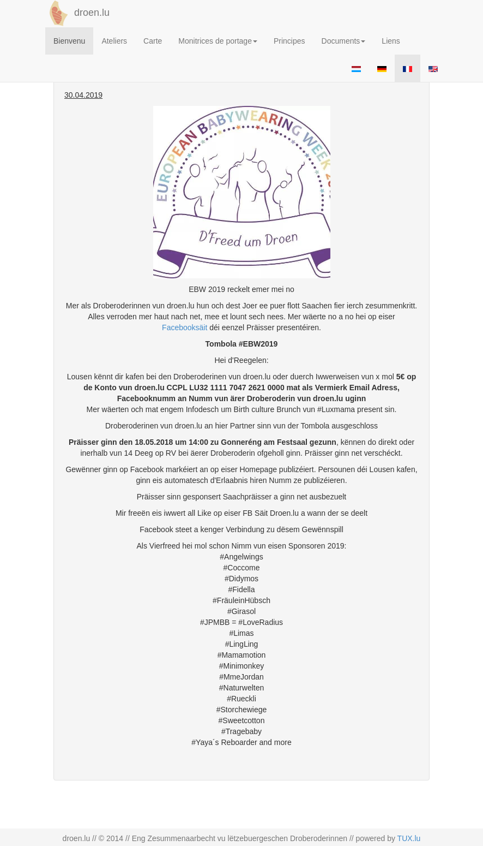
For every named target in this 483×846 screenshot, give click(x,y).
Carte (152, 41)
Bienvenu (69, 41)
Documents (344, 41)
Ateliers (114, 41)
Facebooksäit (184, 327)
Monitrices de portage (217, 41)
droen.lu (77, 13)
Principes (289, 41)
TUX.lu (409, 838)
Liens (391, 41)
